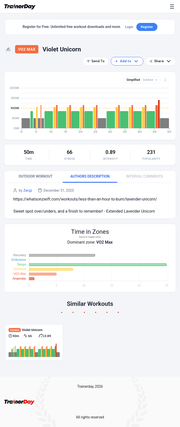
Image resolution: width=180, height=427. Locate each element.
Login (129, 27)
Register (147, 27)
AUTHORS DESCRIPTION (89, 176)
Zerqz (27, 190)
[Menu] (173, 7)
